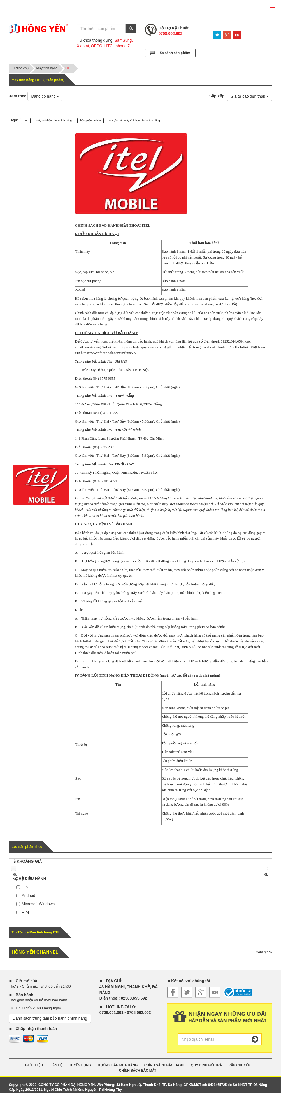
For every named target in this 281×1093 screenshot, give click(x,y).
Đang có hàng (45, 96)
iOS (22, 887)
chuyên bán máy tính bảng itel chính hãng (134, 120)
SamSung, (124, 40)
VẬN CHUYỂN (239, 1065)
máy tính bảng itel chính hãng (54, 120)
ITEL (68, 68)
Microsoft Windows (35, 904)
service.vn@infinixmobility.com (108, 347)
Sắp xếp (216, 96)
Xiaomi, (83, 46)
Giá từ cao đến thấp (250, 96)
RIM (22, 912)
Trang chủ (21, 68)
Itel (25, 120)
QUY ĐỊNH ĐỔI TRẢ (206, 1065)
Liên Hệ (56, 1065)
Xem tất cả (264, 952)
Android (25, 895)
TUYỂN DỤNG (80, 1065)
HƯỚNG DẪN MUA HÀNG (118, 1065)
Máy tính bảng (46, 68)
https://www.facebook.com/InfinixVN (108, 353)
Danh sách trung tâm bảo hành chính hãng (50, 1018)
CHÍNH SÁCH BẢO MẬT (137, 1071)
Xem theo (18, 96)
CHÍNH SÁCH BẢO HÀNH (164, 1065)
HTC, (109, 46)
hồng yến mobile (90, 120)
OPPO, (97, 46)
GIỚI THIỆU (34, 1065)
